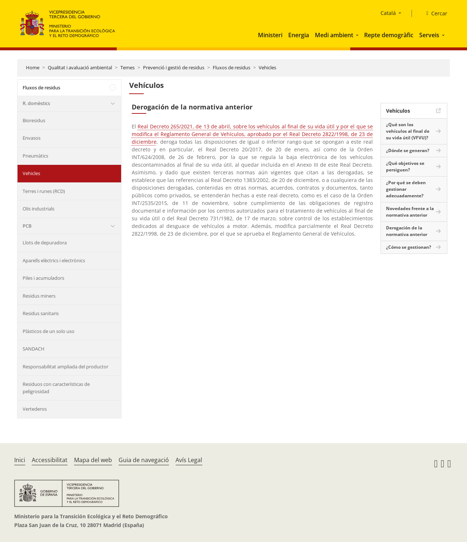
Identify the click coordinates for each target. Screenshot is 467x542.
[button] (358, 35)
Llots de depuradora (45, 242)
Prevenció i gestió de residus (173, 67)
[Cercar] (434, 13)
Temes (127, 67)
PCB (27, 225)
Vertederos (35, 409)
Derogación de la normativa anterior (406, 231)
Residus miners (39, 296)
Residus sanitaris (41, 313)
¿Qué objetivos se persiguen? (405, 166)
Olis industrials (38, 208)
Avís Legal (188, 460)
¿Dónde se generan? (407, 150)
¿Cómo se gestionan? (408, 247)
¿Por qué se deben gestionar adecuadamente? (406, 189)
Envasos (31, 138)
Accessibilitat (49, 460)
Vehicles (267, 67)
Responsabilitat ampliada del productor (65, 366)
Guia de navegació (144, 460)
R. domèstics (36, 103)
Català (388, 12)
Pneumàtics (35, 155)
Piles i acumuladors (43, 278)
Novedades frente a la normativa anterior (410, 211)
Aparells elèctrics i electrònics (54, 260)
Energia (298, 35)
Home (32, 67)
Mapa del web (93, 460)
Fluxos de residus (231, 67)
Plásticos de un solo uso (48, 331)
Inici (19, 460)
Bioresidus (34, 120)
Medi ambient (334, 35)
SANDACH (34, 348)
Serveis (429, 35)
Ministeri (270, 35)
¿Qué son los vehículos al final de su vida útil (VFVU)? (407, 131)
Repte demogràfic (388, 35)
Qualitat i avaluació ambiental (80, 67)
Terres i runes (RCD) (44, 191)
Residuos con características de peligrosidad (56, 388)
